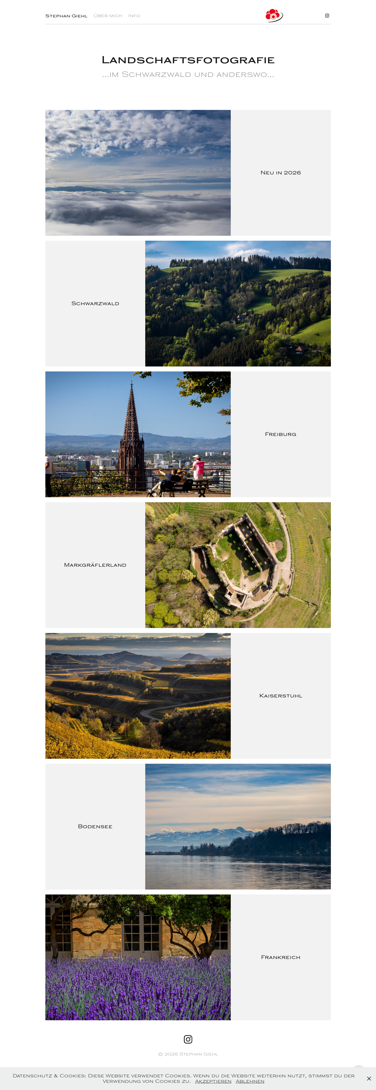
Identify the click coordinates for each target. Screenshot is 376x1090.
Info (134, 15)
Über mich (107, 15)
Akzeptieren (213, 1081)
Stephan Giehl (66, 15)
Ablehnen (250, 1081)
